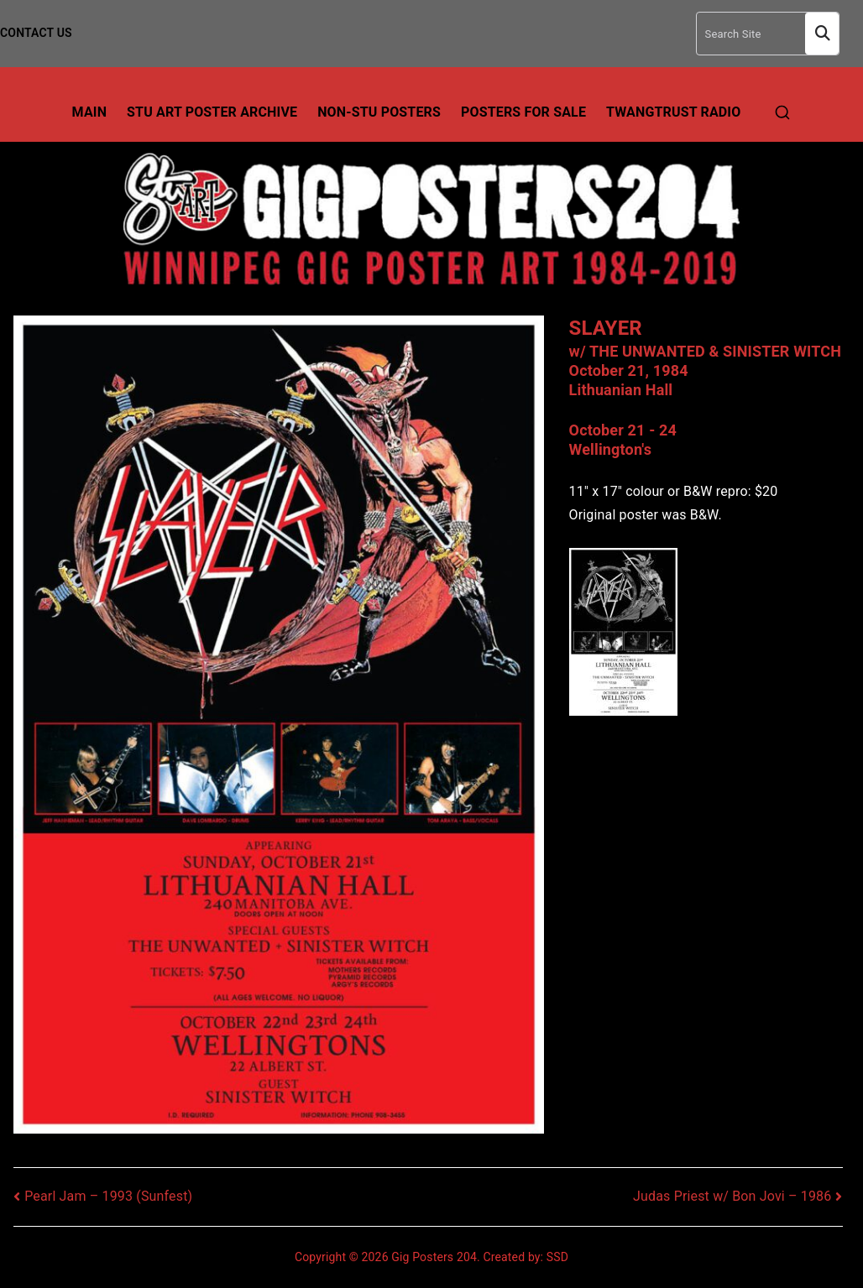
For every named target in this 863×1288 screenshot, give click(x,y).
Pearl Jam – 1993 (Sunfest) (108, 1196)
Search (822, 34)
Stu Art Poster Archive (212, 112)
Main (89, 112)
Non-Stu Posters (379, 112)
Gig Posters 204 (434, 1257)
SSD (557, 1257)
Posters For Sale (523, 112)
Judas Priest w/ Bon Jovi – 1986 (732, 1196)
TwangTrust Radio (673, 112)
